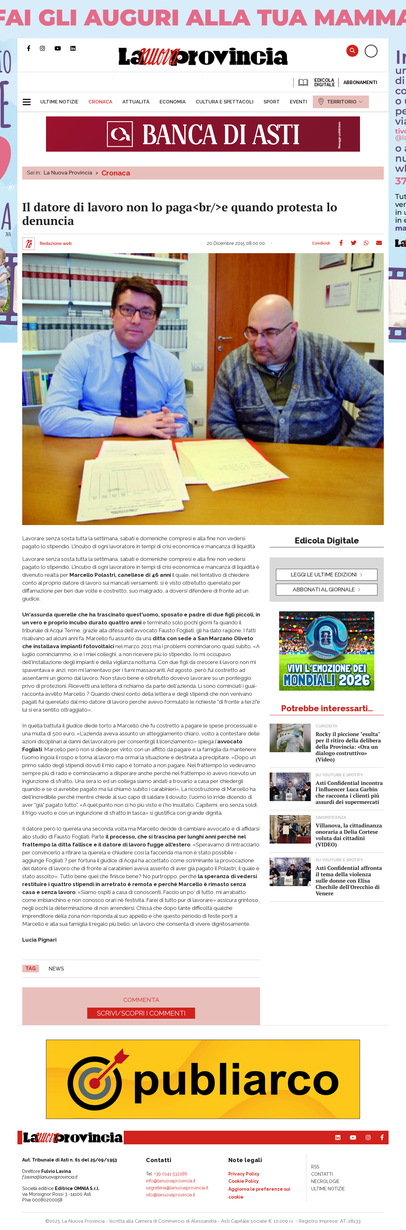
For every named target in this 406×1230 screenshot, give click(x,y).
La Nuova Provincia (68, 172)
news (56, 969)
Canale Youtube (62, 48)
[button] (29, 99)
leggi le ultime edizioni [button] (324, 574)
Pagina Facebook (33, 48)
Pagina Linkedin (77, 48)
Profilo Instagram (47, 48)
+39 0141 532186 (170, 1173)
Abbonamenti (360, 82)
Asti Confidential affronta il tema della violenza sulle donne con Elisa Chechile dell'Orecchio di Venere (349, 880)
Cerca (352, 50)
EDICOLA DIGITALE (316, 82)
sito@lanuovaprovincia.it (170, 1194)
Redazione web (56, 243)
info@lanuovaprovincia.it (170, 1180)
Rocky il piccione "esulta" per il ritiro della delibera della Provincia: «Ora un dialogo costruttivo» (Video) (348, 746)
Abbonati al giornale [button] (324, 589)
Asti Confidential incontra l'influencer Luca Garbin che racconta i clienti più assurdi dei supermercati (349, 792)
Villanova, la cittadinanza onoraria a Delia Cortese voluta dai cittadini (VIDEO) (349, 835)
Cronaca (116, 173)
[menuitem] (59, 101)
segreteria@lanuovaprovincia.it (177, 1187)
